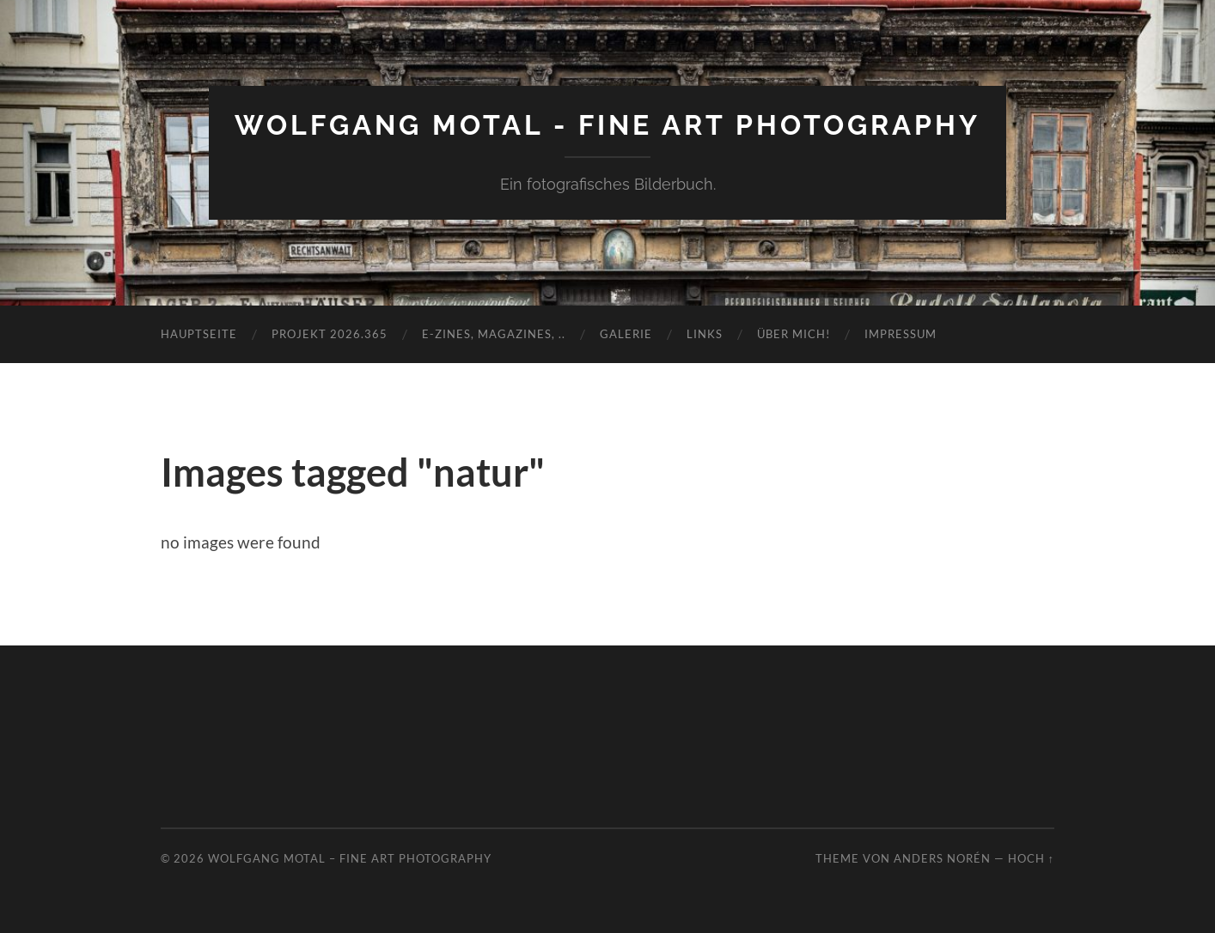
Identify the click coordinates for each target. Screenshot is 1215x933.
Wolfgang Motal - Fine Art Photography (607, 125)
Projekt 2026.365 (330, 334)
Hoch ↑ (1031, 858)
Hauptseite (199, 334)
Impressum (900, 334)
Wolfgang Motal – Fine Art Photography (349, 858)
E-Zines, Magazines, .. (493, 334)
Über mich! (793, 334)
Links (705, 334)
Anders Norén (942, 858)
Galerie (626, 334)
